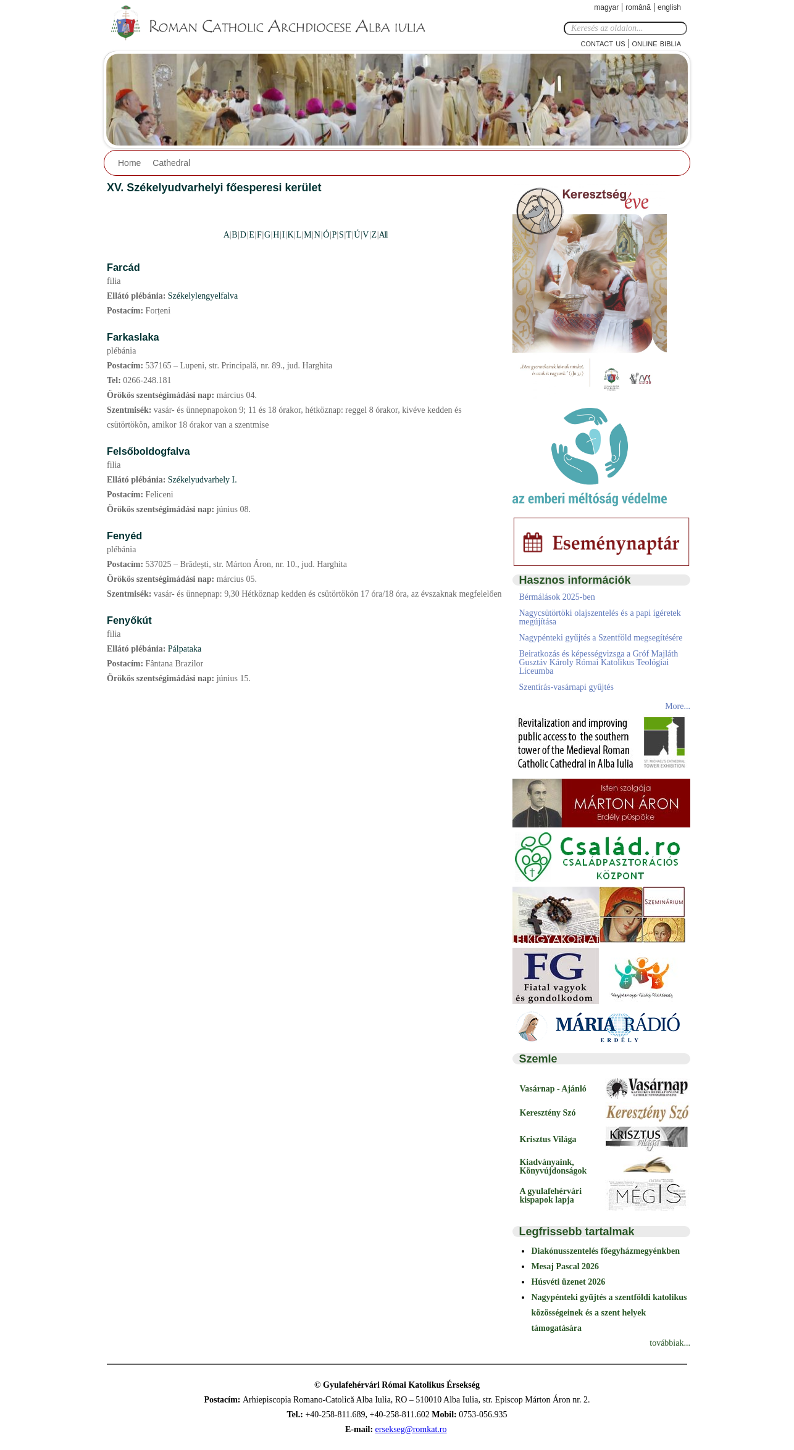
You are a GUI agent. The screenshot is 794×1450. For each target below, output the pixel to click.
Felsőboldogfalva (148, 451)
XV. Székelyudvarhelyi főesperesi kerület (214, 187)
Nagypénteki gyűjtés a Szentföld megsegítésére (600, 637)
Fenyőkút (129, 620)
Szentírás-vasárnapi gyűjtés (566, 687)
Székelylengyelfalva (203, 295)
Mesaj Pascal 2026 (565, 1266)
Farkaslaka (133, 336)
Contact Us (603, 43)
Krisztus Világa (547, 1139)
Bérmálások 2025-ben (557, 597)
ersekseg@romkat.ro (411, 1429)
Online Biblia (656, 43)
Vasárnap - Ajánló (552, 1088)
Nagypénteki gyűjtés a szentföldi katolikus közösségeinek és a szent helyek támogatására (609, 1313)
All (382, 234)
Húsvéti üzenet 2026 (568, 1281)
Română (638, 7)
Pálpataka (184, 648)
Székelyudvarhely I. (202, 479)
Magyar (606, 7)
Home (129, 163)
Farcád (123, 267)
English (669, 7)
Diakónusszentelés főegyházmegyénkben (605, 1251)
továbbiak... (670, 1343)
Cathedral (171, 163)
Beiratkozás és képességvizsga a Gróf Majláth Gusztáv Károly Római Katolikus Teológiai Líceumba (598, 662)
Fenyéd (124, 535)
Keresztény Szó (547, 1112)
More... (677, 706)
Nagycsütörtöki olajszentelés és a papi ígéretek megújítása (599, 617)
